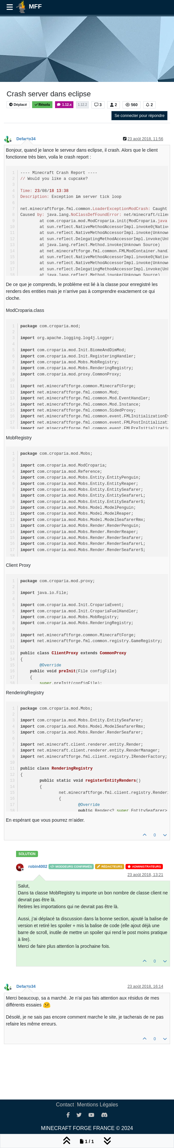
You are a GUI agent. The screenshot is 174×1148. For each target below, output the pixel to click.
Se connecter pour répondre (139, 115)
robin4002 (38, 866)
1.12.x (64, 105)
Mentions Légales (97, 1104)
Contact (65, 1104)
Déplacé (18, 105)
